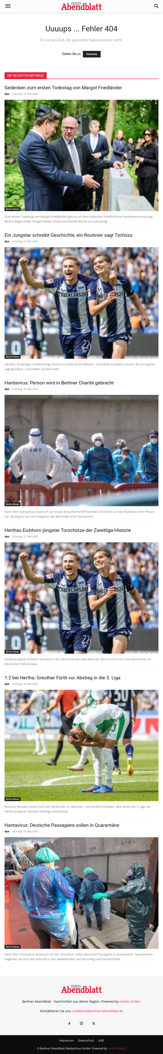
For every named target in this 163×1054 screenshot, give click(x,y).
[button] (7, 6)
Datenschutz (86, 1040)
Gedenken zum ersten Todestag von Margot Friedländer (63, 87)
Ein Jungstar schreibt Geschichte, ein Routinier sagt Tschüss (68, 235)
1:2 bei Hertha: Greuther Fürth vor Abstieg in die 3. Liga (62, 677)
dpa (7, 93)
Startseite (91, 54)
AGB (101, 1040)
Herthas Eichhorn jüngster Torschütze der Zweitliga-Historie (68, 530)
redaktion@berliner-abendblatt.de (97, 1011)
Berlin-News (12, 209)
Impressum (66, 1040)
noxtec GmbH (130, 1001)
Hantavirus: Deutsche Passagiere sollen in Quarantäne (62, 825)
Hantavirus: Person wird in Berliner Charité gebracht (59, 383)
